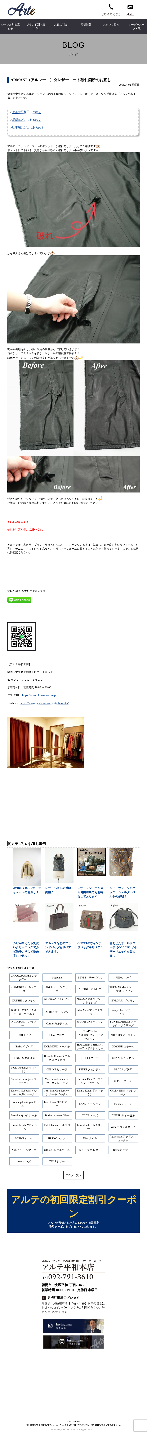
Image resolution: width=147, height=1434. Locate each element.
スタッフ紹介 (111, 24)
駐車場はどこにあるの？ (28, 127)
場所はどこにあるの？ (26, 119)
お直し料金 (61, 24)
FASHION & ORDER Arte (106, 1426)
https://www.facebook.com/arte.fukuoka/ (44, 703)
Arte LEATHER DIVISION (74, 1426)
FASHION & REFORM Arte (42, 1426)
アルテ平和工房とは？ (26, 111)
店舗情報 (86, 24)
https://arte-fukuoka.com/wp (39, 695)
